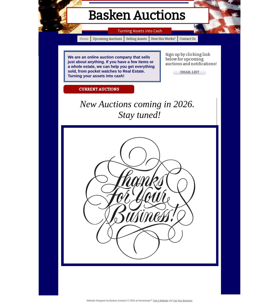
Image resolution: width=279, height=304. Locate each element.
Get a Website (160, 300)
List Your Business (182, 300)
